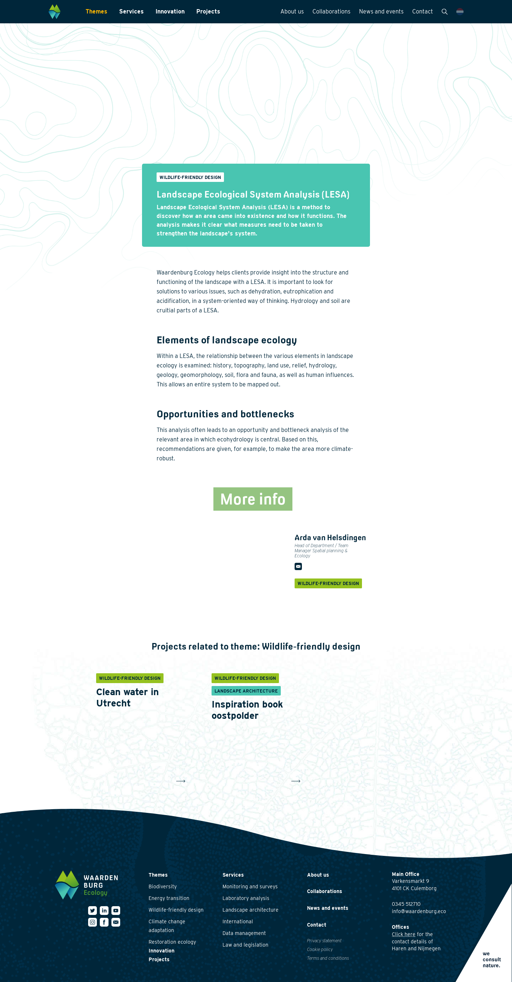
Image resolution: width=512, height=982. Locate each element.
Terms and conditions (328, 958)
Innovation (170, 11)
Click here (403, 934)
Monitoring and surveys (250, 886)
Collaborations (331, 11)
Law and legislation (245, 945)
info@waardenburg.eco (419, 911)
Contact (422, 11)
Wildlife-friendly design (176, 910)
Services (131, 11)
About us (292, 11)
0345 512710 (406, 904)
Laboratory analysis (245, 898)
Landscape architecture (250, 910)
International (237, 921)
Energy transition (169, 898)
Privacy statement (324, 940)
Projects (208, 11)
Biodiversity (163, 886)
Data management (244, 933)
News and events (381, 11)
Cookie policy (320, 949)
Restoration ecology (172, 942)
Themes (96, 11)
